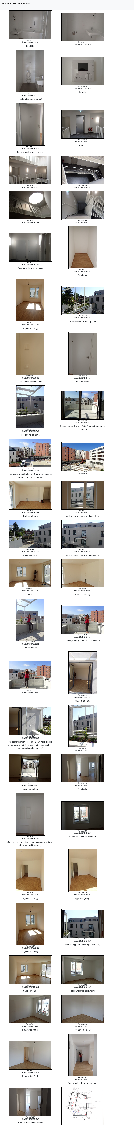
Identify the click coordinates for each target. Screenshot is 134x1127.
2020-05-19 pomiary (18, 3)
